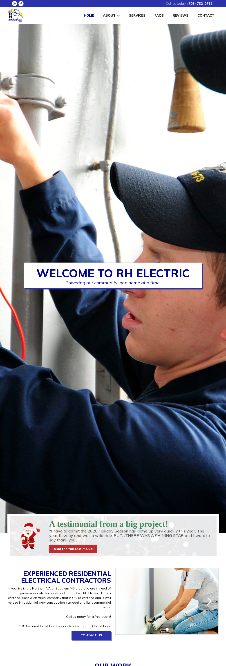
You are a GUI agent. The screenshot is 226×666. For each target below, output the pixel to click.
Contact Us (91, 635)
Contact (205, 15)
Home (89, 15)
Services (137, 15)
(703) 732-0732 (200, 3)
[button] (111, 15)
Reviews (180, 15)
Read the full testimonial (73, 549)
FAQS (159, 15)
